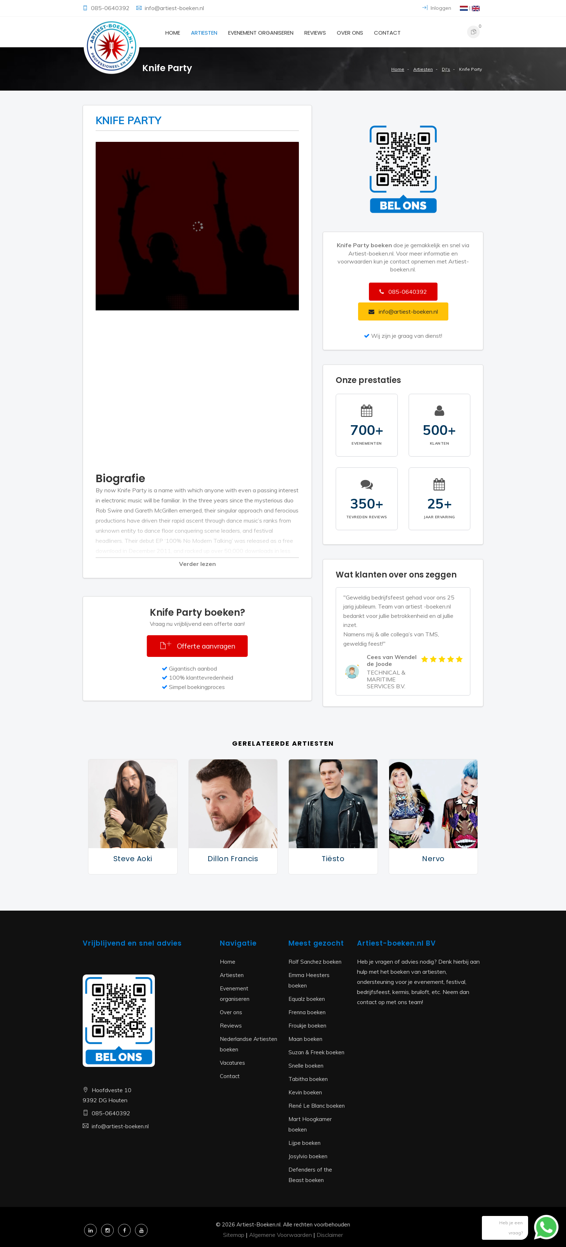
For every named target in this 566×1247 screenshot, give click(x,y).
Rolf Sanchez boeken (314, 961)
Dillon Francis (233, 859)
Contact (387, 32)
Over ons (350, 32)
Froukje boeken (307, 1025)
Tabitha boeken (308, 1079)
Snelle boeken (305, 1065)
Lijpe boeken (304, 1142)
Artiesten (204, 32)
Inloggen (436, 8)
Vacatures (232, 1062)
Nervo (433, 859)
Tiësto (333, 859)
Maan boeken (305, 1038)
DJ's (446, 69)
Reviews (315, 32)
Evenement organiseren (260, 32)
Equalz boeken (306, 998)
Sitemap (233, 1234)
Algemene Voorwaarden (280, 1234)
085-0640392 (111, 8)
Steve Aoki (132, 859)
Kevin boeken (305, 1092)
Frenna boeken (307, 1012)
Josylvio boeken (307, 1156)
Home (172, 32)
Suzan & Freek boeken (316, 1052)
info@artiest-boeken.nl (174, 8)
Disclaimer (330, 1234)
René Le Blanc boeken (316, 1105)
